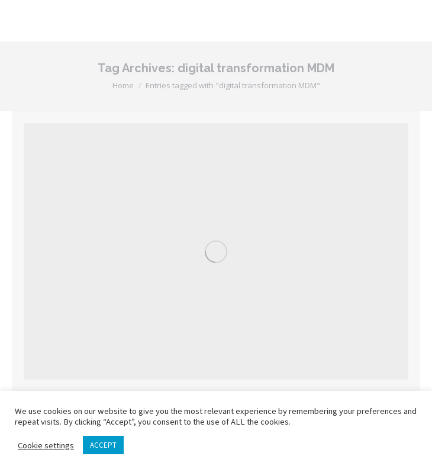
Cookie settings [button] (46, 445)
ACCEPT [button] (103, 445)
